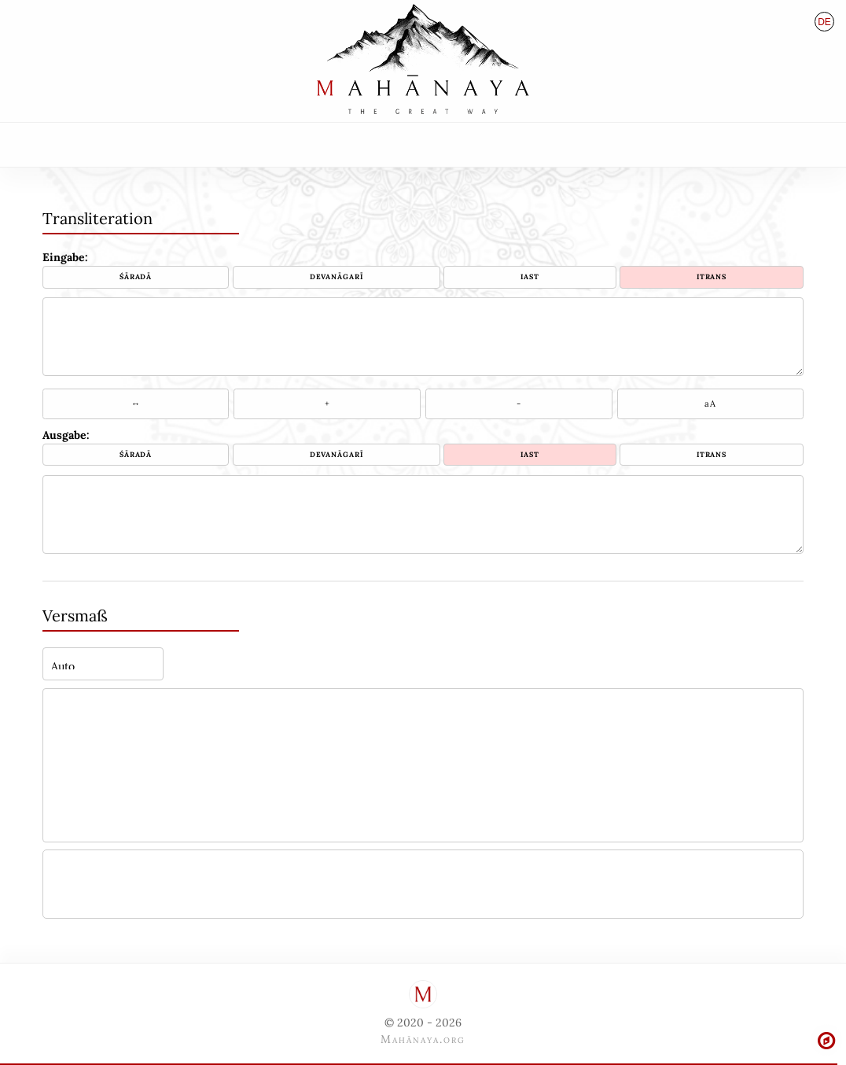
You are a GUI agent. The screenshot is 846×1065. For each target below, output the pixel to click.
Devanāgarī (336, 276)
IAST (529, 276)
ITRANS (711, 276)
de (824, 22)
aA (709, 403)
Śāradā (136, 276)
